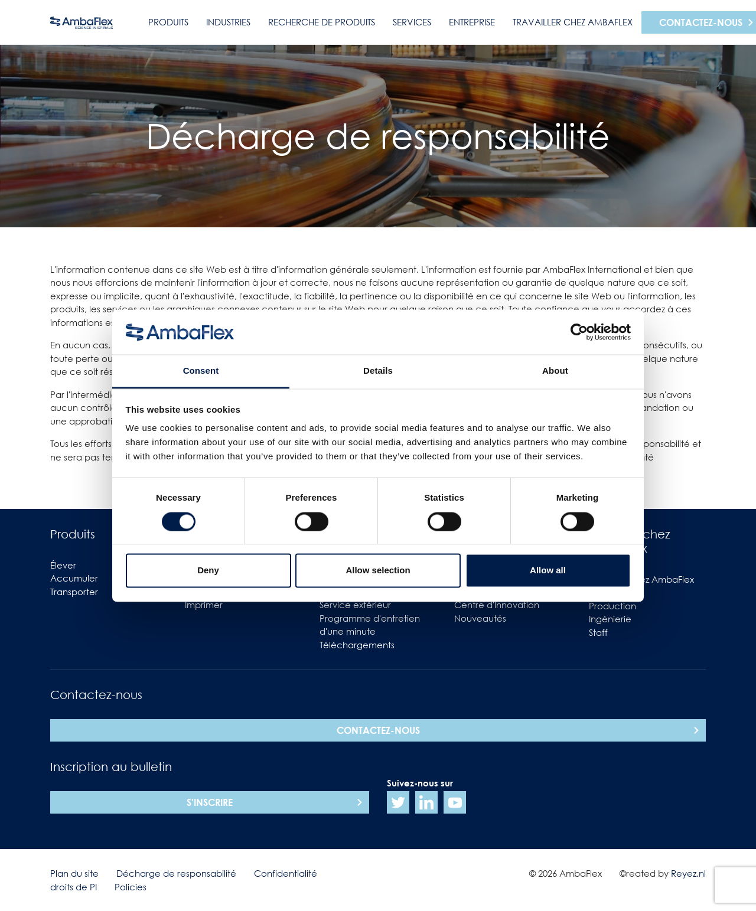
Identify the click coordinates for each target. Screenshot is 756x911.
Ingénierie (610, 618)
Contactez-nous (378, 730)
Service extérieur (355, 604)
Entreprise (472, 22)
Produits (168, 22)
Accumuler (74, 578)
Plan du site (74, 873)
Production (612, 605)
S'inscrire (210, 802)
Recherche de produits (321, 22)
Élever (63, 565)
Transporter (74, 591)
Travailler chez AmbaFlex (573, 22)
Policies (130, 886)
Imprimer (204, 604)
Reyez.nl (688, 873)
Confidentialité (285, 873)
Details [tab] (378, 371)
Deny (208, 571)
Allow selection (378, 571)
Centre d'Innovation (496, 604)
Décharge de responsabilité (176, 873)
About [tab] (555, 371)
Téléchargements (357, 644)
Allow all (548, 571)
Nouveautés (480, 618)
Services (412, 22)
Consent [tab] (201, 371)
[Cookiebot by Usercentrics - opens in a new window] (579, 332)
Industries (228, 22)
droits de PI (73, 886)
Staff (598, 632)
